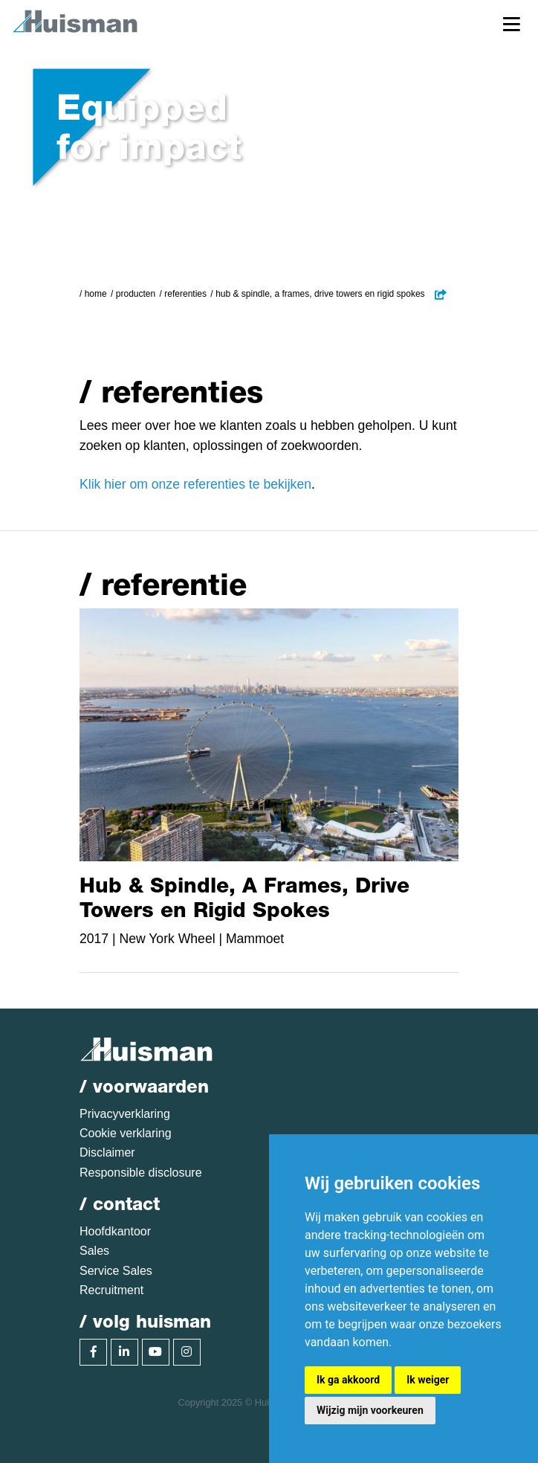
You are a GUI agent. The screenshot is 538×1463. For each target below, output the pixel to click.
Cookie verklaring (126, 1133)
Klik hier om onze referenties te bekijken (195, 484)
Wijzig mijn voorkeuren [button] (370, 1410)
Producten (135, 294)
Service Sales (116, 1270)
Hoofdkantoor (115, 1231)
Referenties (185, 294)
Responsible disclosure (141, 1172)
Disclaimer (107, 1152)
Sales (94, 1250)
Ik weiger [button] (427, 1380)
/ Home (93, 294)
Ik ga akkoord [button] (348, 1380)
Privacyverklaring (125, 1113)
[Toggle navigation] (511, 23)
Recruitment (111, 1290)
